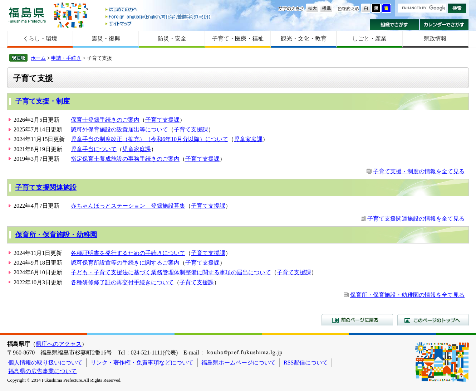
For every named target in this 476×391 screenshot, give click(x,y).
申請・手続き (66, 58)
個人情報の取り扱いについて (45, 362)
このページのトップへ (433, 319)
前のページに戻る (357, 319)
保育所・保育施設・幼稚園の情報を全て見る (407, 295)
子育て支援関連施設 (46, 187)
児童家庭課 (248, 139)
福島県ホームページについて (238, 362)
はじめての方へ (158, 9)
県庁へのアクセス (59, 344)
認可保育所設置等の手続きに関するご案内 (125, 263)
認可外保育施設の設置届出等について (119, 129)
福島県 (26, 14)
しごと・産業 (369, 38)
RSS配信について (306, 362)
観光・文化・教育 (304, 38)
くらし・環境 (40, 38)
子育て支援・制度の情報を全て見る (419, 171)
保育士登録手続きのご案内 (105, 120)
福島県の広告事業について (42, 371)
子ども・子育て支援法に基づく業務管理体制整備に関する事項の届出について (171, 272)
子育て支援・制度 (42, 101)
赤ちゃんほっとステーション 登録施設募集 (128, 206)
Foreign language (158, 16)
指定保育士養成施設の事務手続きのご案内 (125, 159)
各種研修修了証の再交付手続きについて (122, 282)
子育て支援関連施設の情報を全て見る (416, 219)
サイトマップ (158, 23)
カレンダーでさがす (444, 24)
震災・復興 (106, 38)
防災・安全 (172, 38)
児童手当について (94, 149)
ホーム (38, 58)
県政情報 (435, 38)
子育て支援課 (162, 120)
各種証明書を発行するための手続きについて (128, 253)
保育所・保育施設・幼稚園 (56, 234)
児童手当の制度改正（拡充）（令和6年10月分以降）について (149, 139)
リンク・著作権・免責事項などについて (141, 362)
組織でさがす (394, 24)
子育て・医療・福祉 (238, 38)
